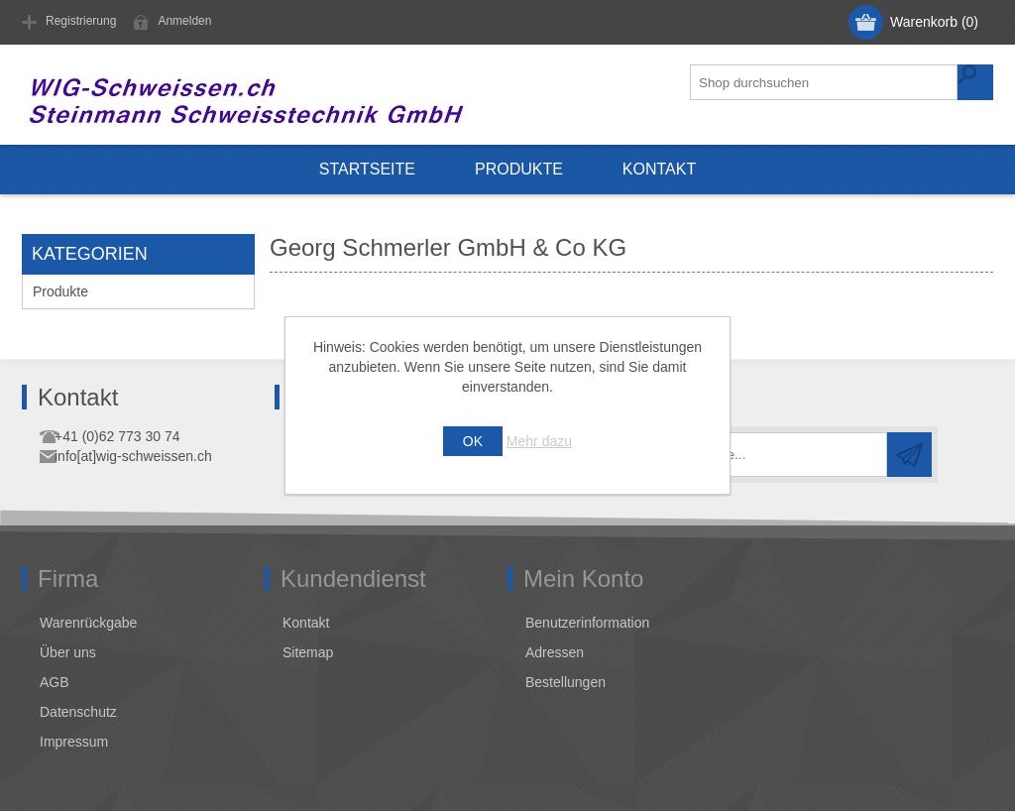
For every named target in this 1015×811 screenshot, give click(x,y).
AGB (54, 682)
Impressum (74, 742)
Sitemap (307, 652)
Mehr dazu (539, 441)
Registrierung (81, 21)
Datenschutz (78, 712)
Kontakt (659, 169)
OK (473, 441)
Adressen (554, 652)
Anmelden (184, 21)
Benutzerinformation (587, 623)
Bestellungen (565, 682)
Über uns (68, 652)
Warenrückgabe (88, 623)
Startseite (367, 169)
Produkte (519, 169)
